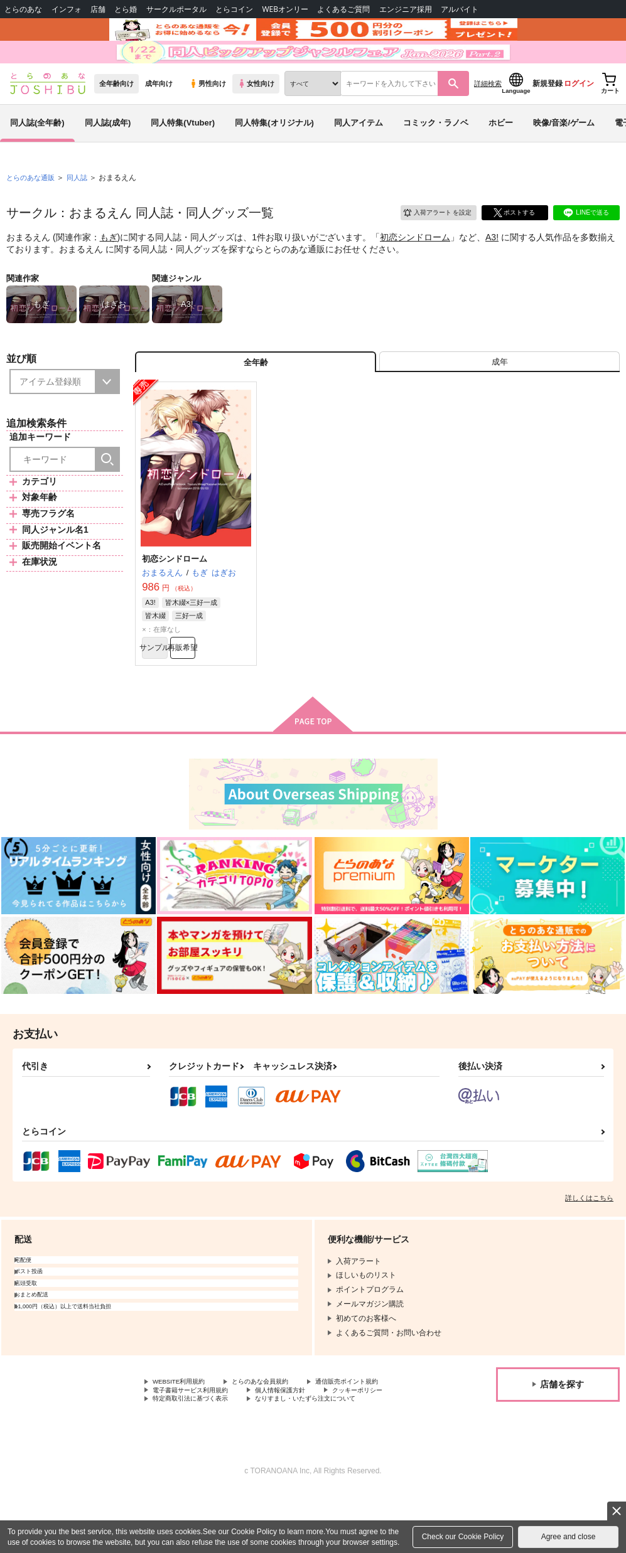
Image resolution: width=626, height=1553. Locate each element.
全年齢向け (116, 113)
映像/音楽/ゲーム (564, 152)
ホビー (500, 152)
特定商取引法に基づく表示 (285, 1447)
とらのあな (23, 9)
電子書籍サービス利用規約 (198, 1436)
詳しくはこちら (589, 1241)
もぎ (108, 267)
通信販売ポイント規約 (376, 1425)
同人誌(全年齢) (37, 152)
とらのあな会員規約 (277, 1425)
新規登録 (547, 113)
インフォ (66, 9)
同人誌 (82, 207)
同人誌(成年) (108, 152)
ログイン (579, 113)
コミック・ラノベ (435, 152)
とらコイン (234, 9)
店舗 (97, 9)
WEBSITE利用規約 (185, 1425)
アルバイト (459, 9)
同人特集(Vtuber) (183, 152)
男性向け (207, 113)
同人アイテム (358, 152)
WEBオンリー (285, 9)
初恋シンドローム (415, 267)
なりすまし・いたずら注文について (213, 1457)
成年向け (159, 113)
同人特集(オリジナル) (274, 152)
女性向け (255, 113)
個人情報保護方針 (300, 1436)
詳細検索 (488, 113)
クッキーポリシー (183, 1447)
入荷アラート (429, 241)
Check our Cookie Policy (463, 1536)
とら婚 (125, 9)
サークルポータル (176, 9)
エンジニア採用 (405, 9)
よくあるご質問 (343, 9)
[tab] (499, 396)
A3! (492, 267)
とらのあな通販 (32, 207)
